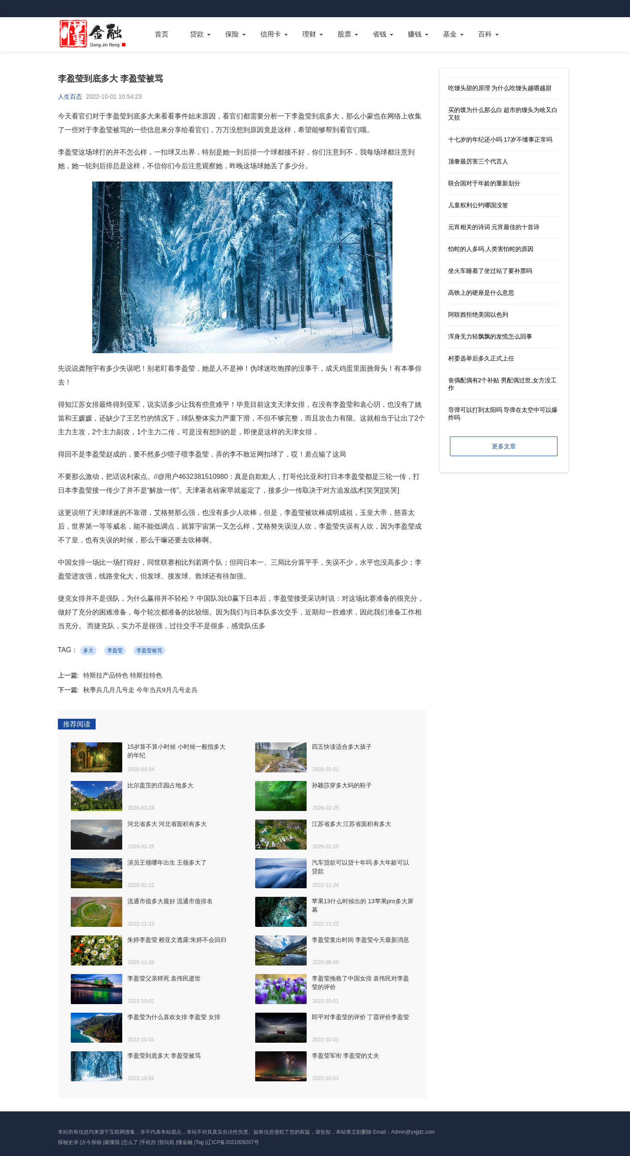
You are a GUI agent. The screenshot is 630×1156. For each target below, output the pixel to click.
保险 (232, 34)
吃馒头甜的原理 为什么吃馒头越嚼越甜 (500, 88)
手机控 (148, 1142)
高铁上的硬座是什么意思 (481, 292)
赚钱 (415, 34)
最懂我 (112, 1142)
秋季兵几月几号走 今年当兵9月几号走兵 (140, 689)
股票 (344, 34)
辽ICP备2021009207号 (232, 1142)
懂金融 (185, 1142)
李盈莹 (115, 651)
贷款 (197, 34)
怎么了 (130, 1142)
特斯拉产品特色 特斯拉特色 (122, 675)
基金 (450, 34)
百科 (485, 34)
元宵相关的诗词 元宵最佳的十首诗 (494, 227)
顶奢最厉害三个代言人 (478, 161)
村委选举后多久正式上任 (481, 358)
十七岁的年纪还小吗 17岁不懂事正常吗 (500, 139)
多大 (88, 651)
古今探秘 (91, 1142)
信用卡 (270, 34)
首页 (162, 34)
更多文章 (504, 446)
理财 (309, 34)
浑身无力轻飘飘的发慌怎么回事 (490, 336)
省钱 (379, 34)
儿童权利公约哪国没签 (478, 205)
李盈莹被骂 (149, 651)
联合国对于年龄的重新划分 (484, 183)
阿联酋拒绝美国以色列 (478, 314)
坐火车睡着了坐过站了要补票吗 (490, 270)
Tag (200, 1142)
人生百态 (70, 96)
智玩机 (167, 1142)
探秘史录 (68, 1142)
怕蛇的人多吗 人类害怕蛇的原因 (491, 248)
